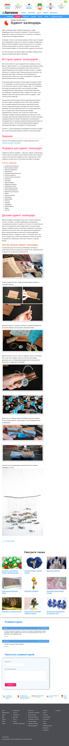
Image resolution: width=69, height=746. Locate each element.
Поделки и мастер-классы (18, 20)
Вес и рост (31, 710)
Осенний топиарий (31, 591)
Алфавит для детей (33, 723)
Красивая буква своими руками (55, 592)
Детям (39, 13)
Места (3, 721)
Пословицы (46, 719)
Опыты (40, 16)
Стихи (44, 721)
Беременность (6, 712)
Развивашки (10, 16)
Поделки (17, 16)
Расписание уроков (33, 717)
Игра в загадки (32, 715)
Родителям (31, 13)
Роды (3, 715)
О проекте (58, 710)
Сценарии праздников (56, 16)
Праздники (46, 730)
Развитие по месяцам (33, 712)
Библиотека (53, 13)
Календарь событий (33, 719)
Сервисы (45, 13)
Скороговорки (46, 717)
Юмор (3, 723)
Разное (4, 719)
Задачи (45, 723)
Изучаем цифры (32, 721)
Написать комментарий (19, 654)
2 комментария (9, 541)
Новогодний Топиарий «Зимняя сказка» (32, 612)
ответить (6, 636)
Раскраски (45, 728)
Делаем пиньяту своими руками (33, 572)
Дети (3, 710)
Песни (44, 712)
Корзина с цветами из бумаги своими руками (10, 572)
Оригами (33, 16)
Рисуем (46, 16)
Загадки (45, 710)
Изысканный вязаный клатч (10, 592)
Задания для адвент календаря (11, 143)
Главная (23, 13)
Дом (3, 717)
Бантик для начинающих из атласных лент (56, 612)
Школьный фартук (53, 571)
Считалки (45, 715)
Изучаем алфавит (32, 725)
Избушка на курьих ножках (12, 611)
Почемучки (26, 16)
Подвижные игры (47, 725)
